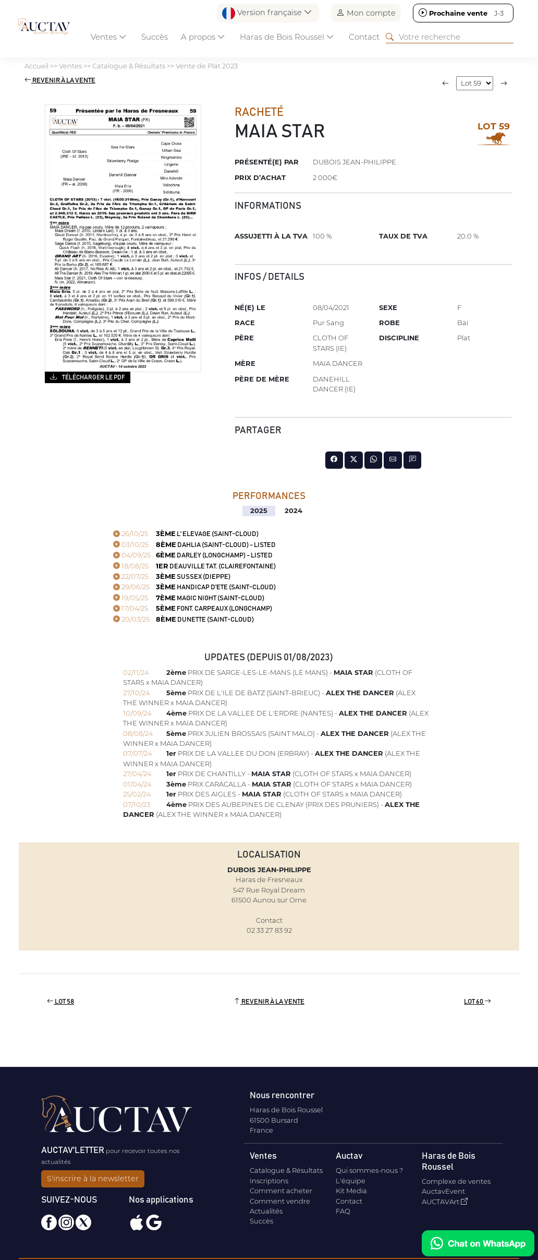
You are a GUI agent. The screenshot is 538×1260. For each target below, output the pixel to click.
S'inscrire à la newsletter (93, 1178)
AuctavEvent (443, 1191)
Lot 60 (477, 1002)
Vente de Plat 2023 (207, 66)
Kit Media (351, 1190)
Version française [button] (267, 13)
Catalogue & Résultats (128, 66)
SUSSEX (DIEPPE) (171, 577)
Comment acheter (281, 1190)
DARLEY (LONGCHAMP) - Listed (193, 555)
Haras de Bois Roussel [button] (287, 37)
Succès (154, 37)
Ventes (70, 66)
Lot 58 (60, 1002)
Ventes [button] (109, 37)
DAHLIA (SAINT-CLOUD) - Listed (194, 545)
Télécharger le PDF (87, 377)
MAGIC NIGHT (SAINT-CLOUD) (188, 598)
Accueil (36, 66)
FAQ (343, 1211)
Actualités (266, 1211)
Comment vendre (280, 1201)
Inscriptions (269, 1180)
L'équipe (350, 1180)
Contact (364, 37)
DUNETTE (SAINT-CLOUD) (183, 619)
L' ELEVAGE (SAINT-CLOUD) (186, 534)
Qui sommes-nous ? (369, 1170)
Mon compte (366, 13)
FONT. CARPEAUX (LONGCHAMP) (192, 608)
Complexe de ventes (456, 1181)
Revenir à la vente (60, 80)
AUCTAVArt (445, 1201)
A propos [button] (203, 37)
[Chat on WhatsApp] (478, 1243)
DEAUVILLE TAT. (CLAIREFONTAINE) (194, 566)
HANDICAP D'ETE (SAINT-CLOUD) (194, 587)
